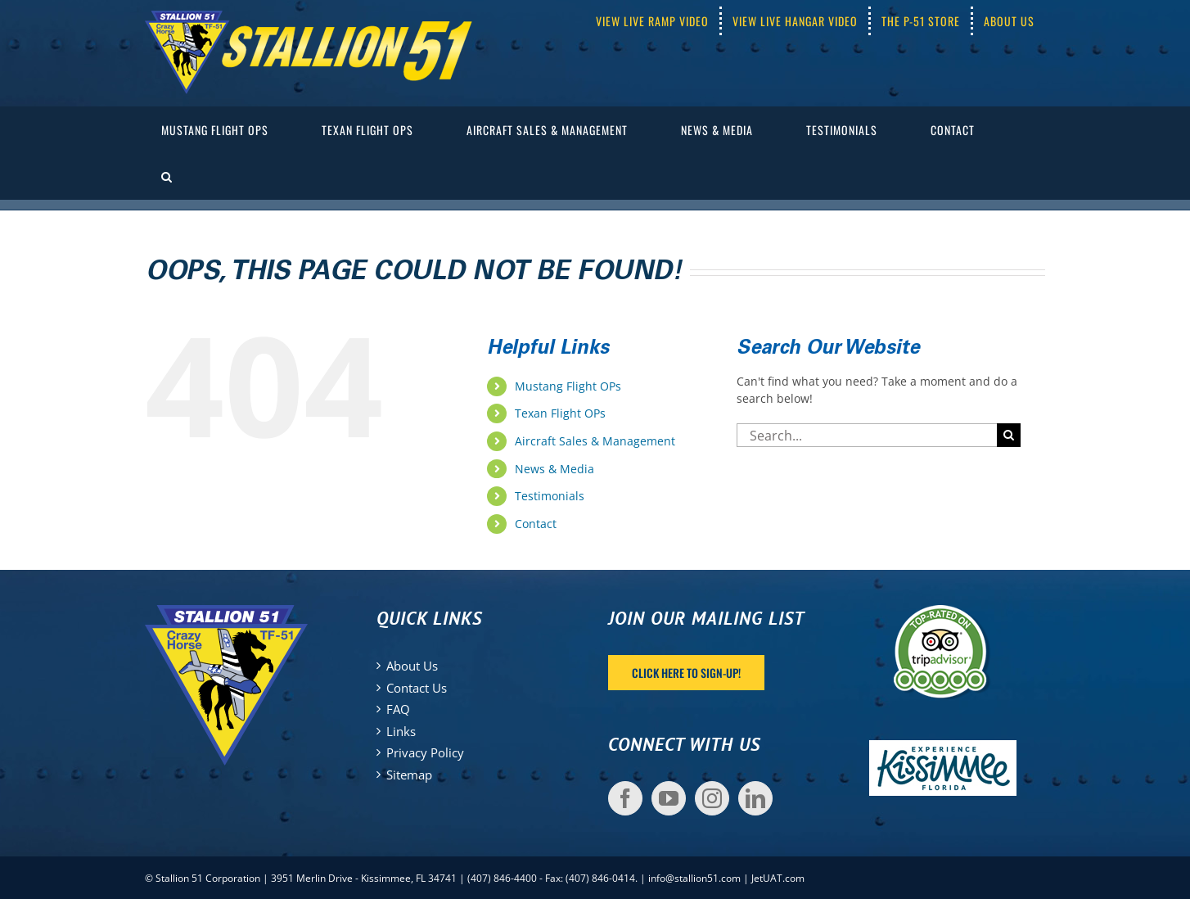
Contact (536, 523)
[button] (167, 176)
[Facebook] (625, 798)
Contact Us (416, 688)
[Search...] (867, 435)
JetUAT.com (778, 878)
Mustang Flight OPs (568, 386)
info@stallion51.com (694, 878)
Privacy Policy (425, 752)
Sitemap (409, 774)
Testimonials (549, 496)
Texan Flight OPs (560, 413)
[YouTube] (668, 798)
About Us (412, 665)
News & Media (554, 469)
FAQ (398, 709)
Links (401, 731)
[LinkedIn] (755, 798)
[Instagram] (712, 798)
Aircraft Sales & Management (595, 441)
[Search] (1009, 435)
